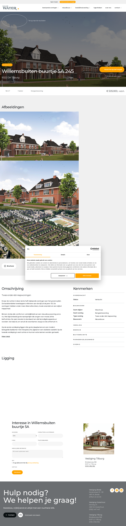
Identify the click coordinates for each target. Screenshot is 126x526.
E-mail (13, 440)
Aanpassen (62, 275)
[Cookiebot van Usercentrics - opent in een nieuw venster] (91, 249)
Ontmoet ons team (32, 515)
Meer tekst (6, 336)
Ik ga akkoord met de (26, 463)
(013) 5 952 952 (90, 466)
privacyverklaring (33, 463)
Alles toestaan (87, 275)
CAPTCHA (14, 467)
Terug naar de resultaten (24, 20)
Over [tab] (88, 254)
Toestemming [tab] (38, 254)
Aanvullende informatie (19, 448)
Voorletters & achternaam (46, 432)
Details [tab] (63, 254)
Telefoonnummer (43, 440)
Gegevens (15, 432)
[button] (51, 7)
